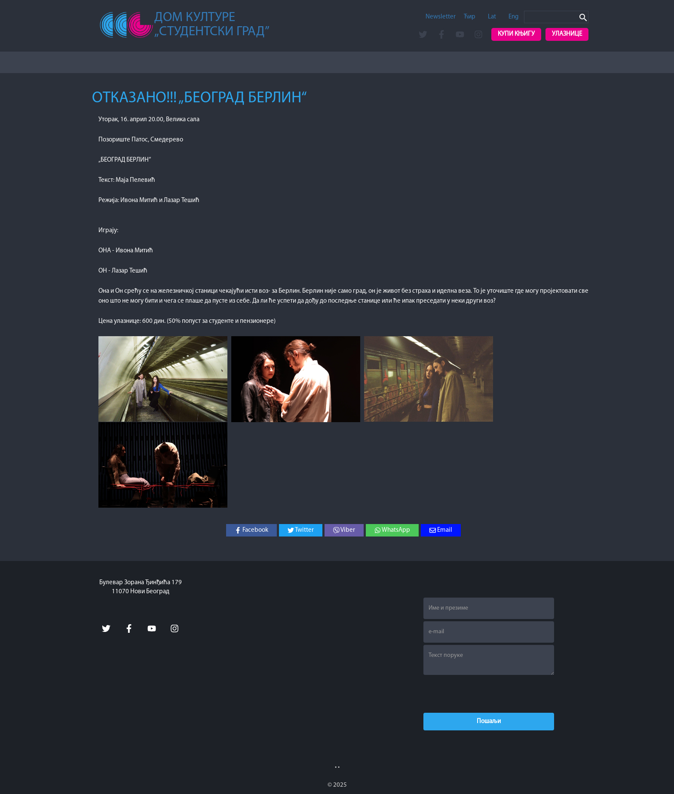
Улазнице (567, 34)
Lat (492, 17)
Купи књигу (516, 34)
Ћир (469, 17)
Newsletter (441, 17)
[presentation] (488, 694)
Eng (513, 17)
